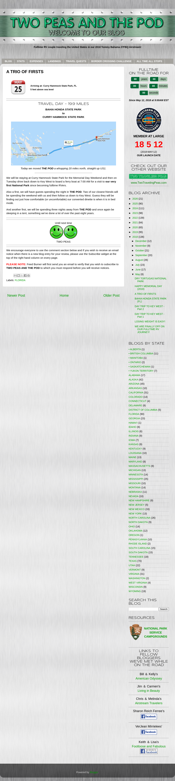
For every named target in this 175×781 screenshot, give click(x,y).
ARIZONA (134, 383)
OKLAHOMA (135, 530)
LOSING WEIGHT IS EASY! (150, 321)
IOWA (132, 440)
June (138, 269)
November (141, 245)
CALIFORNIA (136, 392)
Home (64, 295)
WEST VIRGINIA (138, 582)
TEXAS (133, 561)
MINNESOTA (136, 474)
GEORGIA (134, 418)
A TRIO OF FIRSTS (145, 293)
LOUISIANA (135, 453)
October (140, 250)
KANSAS (134, 444)
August (139, 260)
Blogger (94, 772)
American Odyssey (148, 678)
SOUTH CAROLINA (139, 548)
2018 (135, 236)
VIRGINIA (134, 574)
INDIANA (134, 435)
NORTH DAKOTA (138, 522)
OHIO (132, 526)
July (137, 264)
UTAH (132, 565)
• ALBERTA (135, 349)
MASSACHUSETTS (139, 466)
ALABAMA (134, 375)
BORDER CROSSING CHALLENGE (111, 61)
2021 (135, 222)
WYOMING (135, 591)
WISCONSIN (136, 586)
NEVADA (133, 496)
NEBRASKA (135, 491)
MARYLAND (135, 461)
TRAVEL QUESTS (76, 61)
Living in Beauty (149, 690)
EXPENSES (36, 61)
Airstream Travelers (148, 703)
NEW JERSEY (137, 504)
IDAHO (132, 427)
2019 (135, 232)
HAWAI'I (133, 422)
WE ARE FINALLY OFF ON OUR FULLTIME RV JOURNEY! (149, 329)
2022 (135, 217)
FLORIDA (20, 280)
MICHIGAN (135, 470)
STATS (21, 61)
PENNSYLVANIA (138, 539)
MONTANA (135, 487)
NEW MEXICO (137, 509)
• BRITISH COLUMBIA (141, 353)
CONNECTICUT (137, 401)
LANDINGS (54, 61)
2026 (135, 198)
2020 (135, 227)
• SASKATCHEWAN (139, 366)
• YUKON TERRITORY (141, 370)
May (138, 274)
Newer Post (16, 295)
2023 (135, 213)
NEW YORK (135, 513)
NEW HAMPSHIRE (139, 500)
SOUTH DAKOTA (138, 552)
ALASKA (133, 379)
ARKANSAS (135, 388)
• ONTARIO (135, 362)
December (141, 241)
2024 (135, 208)
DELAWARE (135, 405)
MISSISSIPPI (136, 479)
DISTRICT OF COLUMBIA (143, 409)
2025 (135, 203)
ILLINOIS (134, 431)
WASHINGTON (137, 578)
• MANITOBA (136, 357)
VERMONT (135, 569)
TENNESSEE (136, 556)
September (141, 255)
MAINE (132, 457)
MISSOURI (135, 483)
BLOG (8, 61)
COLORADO (136, 396)
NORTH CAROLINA (139, 517)
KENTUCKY (135, 448)
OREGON (134, 535)
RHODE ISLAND (138, 543)
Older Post (111, 295)
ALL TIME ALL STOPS (149, 61)
